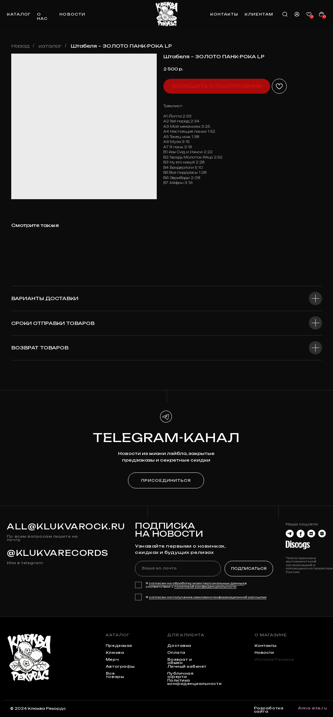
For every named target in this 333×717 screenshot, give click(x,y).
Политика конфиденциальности (194, 682)
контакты (224, 14)
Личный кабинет (187, 666)
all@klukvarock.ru (66, 526)
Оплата (176, 652)
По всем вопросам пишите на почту (42, 538)
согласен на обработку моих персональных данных (197, 583)
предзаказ (119, 646)
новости (72, 14)
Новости (264, 652)
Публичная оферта (180, 675)
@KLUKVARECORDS (57, 553)
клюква (115, 652)
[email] (178, 568)
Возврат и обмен (179, 661)
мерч (112, 659)
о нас (42, 16)
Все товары (115, 675)
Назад (20, 46)
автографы (120, 666)
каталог (18, 14)
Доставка (179, 646)
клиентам (259, 14)
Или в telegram (25, 563)
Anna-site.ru (312, 708)
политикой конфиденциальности (205, 586)
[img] (166, 14)
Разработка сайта (268, 710)
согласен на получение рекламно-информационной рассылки (208, 597)
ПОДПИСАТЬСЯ (249, 568)
